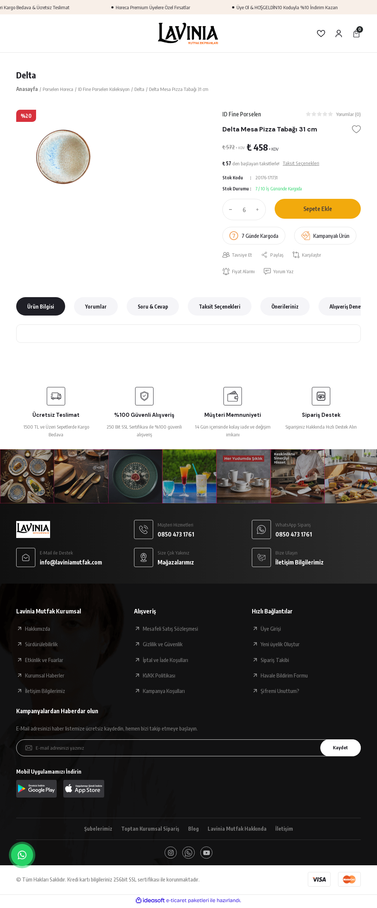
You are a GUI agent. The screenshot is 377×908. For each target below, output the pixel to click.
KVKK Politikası (159, 676)
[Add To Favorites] (356, 130)
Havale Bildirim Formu (284, 676)
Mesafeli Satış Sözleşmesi (170, 629)
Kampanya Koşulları (164, 692)
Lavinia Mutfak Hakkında (238, 830)
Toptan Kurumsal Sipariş (149, 830)
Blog (193, 830)
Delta (26, 75)
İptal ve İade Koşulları (165, 660)
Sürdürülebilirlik (41, 645)
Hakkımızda (37, 629)
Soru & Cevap (153, 307)
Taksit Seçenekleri (219, 307)
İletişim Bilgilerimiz (45, 692)
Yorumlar (96, 307)
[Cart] (356, 33)
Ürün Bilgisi (40, 307)
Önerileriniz (285, 307)
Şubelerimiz (97, 830)
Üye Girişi (271, 629)
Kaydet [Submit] (339, 748)
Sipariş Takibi (275, 660)
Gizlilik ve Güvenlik (163, 645)
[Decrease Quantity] (229, 210)
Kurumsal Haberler (44, 676)
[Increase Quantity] (259, 210)
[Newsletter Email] (188, 748)
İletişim (286, 830)
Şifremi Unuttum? (280, 692)
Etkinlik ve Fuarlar (44, 660)
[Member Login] (338, 33)
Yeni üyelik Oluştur (280, 645)
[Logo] (188, 33)
